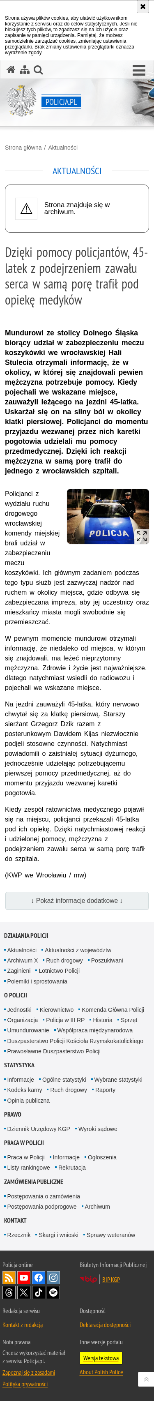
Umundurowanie (28, 1030)
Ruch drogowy (64, 960)
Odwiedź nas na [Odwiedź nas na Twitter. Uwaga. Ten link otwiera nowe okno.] (23, 1292)
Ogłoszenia (102, 1157)
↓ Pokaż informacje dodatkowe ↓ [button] (77, 900)
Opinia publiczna (28, 1100)
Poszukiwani (107, 960)
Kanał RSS (9, 1277)
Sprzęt (129, 1020)
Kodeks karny (24, 1090)
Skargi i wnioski (58, 1235)
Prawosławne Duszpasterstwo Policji (54, 1051)
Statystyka (19, 1065)
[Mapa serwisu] (25, 70)
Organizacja (22, 1020)
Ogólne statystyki (64, 1079)
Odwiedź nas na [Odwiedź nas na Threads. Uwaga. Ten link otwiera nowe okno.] (9, 1292)
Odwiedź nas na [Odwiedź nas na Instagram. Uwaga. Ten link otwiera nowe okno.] (53, 1277)
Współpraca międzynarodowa (95, 1030)
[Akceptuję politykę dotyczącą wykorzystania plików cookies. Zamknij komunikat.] (143, 6)
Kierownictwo (57, 1009)
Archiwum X (22, 960)
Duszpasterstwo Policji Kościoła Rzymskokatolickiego (75, 1041)
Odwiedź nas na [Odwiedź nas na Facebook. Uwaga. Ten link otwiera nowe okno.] (38, 1277)
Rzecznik (19, 1235)
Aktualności (63, 147)
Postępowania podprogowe (42, 1206)
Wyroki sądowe (97, 1129)
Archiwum (97, 1206)
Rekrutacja (72, 1167)
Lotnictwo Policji (59, 970)
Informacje (20, 1079)
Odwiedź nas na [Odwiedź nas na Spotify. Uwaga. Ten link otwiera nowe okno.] (53, 1292)
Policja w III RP (65, 1020)
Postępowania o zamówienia (43, 1196)
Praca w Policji (24, 1142)
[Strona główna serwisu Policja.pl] (11, 70)
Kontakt (15, 1220)
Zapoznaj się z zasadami (28, 1372)
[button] (139, 70)
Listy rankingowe (28, 1167)
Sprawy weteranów (111, 1235)
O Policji (15, 995)
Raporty (105, 1090)
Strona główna (23, 147)
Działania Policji (26, 935)
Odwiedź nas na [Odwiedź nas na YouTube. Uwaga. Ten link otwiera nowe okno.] (23, 1277)
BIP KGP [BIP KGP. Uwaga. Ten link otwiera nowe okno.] (111, 1279)
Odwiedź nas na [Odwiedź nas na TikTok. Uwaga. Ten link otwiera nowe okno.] (38, 1292)
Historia (102, 1020)
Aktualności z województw (78, 950)
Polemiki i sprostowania (37, 981)
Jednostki (19, 1009)
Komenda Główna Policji (113, 1009)
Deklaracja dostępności (105, 1324)
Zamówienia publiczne (33, 1181)
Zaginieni (19, 970)
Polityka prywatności (25, 1384)
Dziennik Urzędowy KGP (38, 1129)
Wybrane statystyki (118, 1079)
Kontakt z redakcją (22, 1324)
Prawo (12, 1114)
